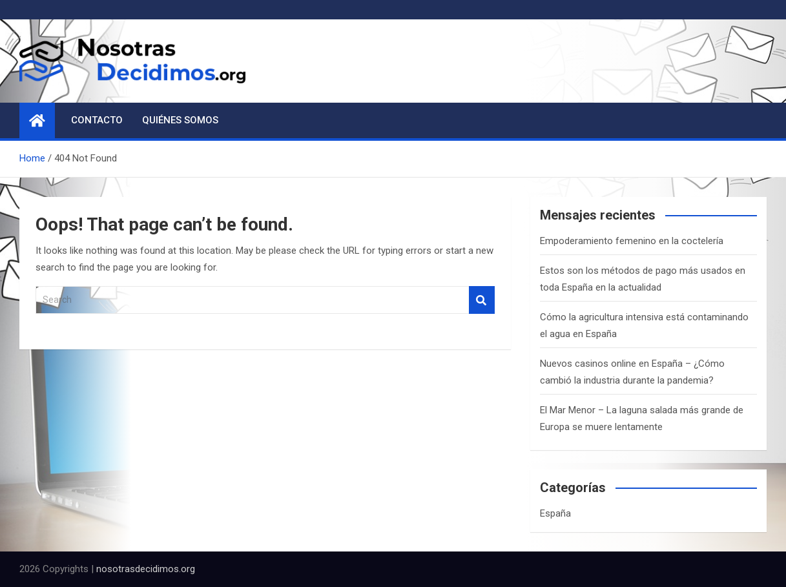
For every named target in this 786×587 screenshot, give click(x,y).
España (555, 513)
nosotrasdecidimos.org (145, 569)
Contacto (97, 120)
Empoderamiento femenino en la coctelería (631, 241)
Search (482, 300)
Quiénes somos (180, 120)
